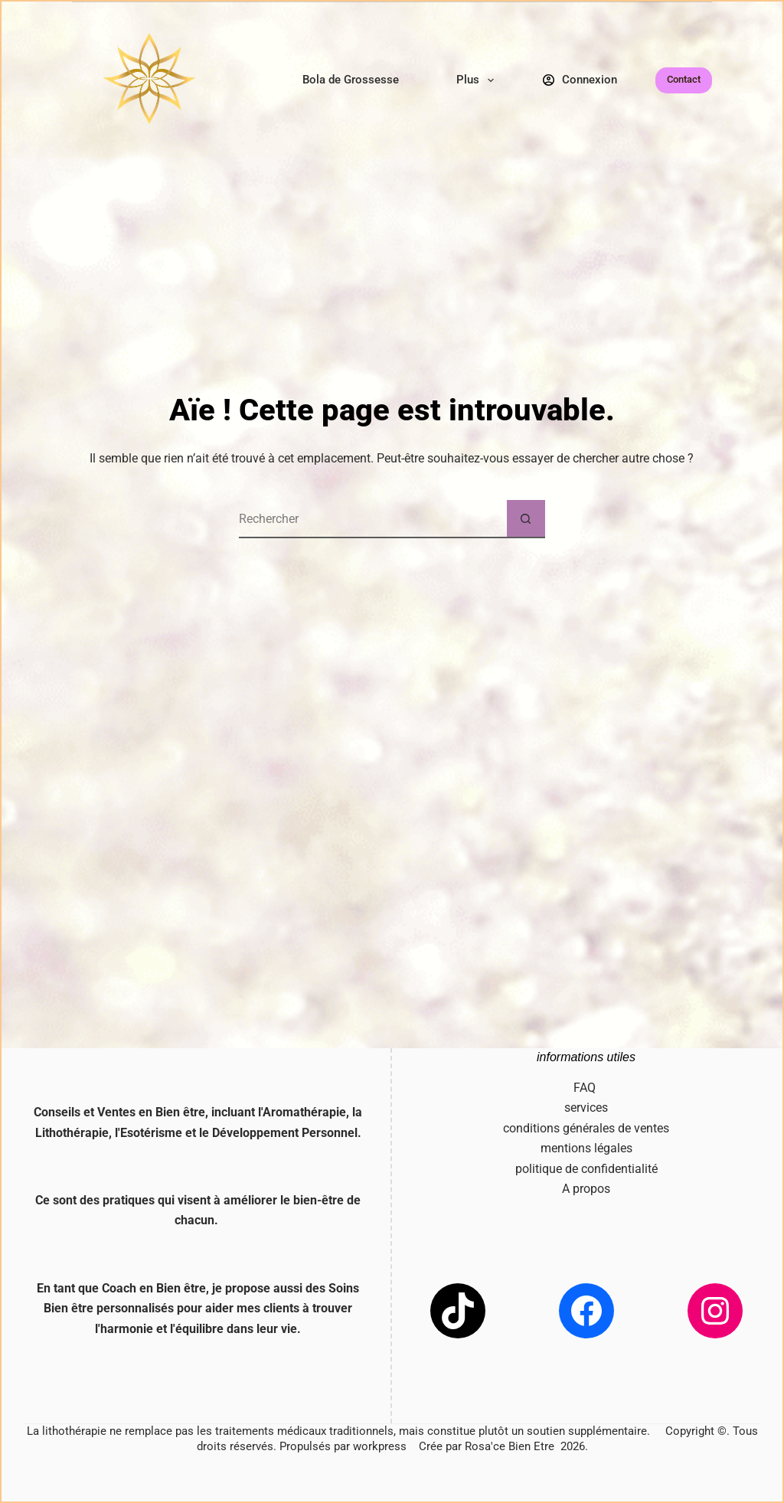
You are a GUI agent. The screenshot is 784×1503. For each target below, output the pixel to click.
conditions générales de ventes (586, 1128)
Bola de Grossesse (350, 80)
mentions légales (586, 1148)
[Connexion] (580, 80)
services (586, 1107)
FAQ (586, 1087)
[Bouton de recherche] (526, 519)
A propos (586, 1188)
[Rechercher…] (373, 519)
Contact (684, 79)
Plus (478, 80)
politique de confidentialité (586, 1169)
